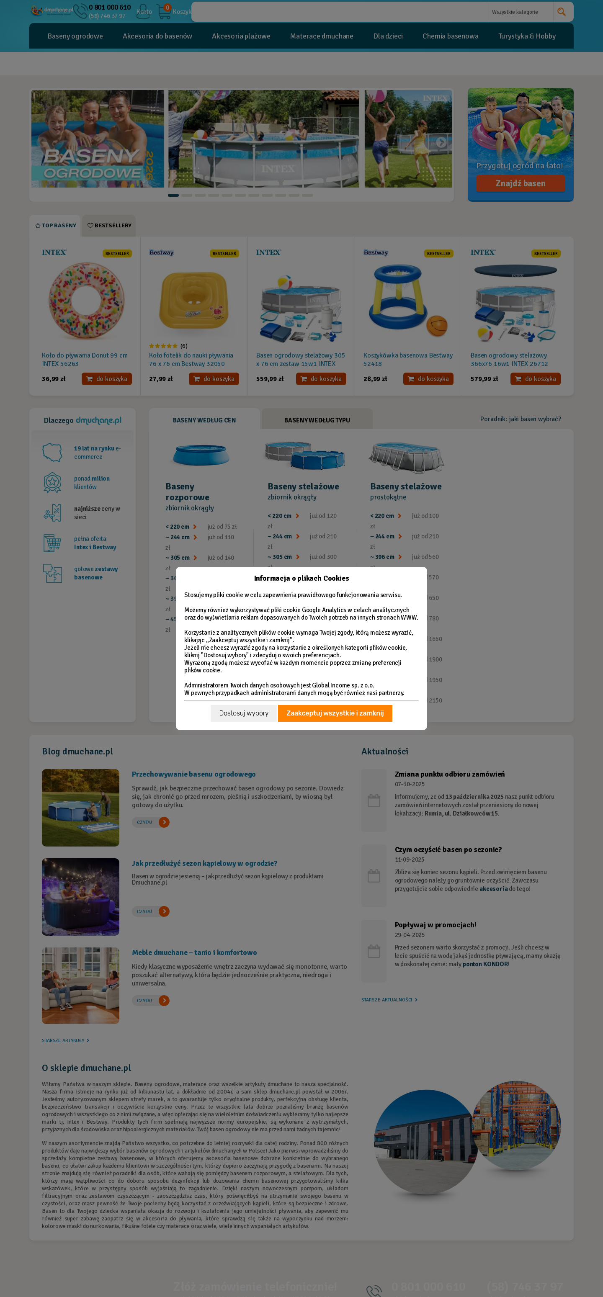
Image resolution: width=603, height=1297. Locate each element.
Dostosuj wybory (243, 713)
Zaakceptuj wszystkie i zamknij (335, 713)
